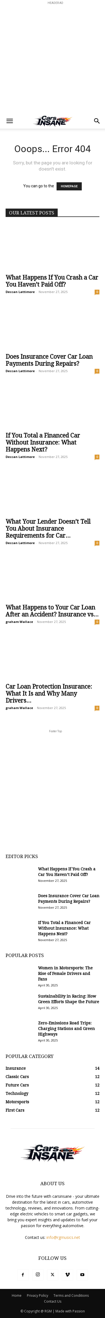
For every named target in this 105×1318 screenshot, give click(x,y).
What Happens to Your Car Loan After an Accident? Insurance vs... (52, 611)
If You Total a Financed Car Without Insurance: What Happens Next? (43, 442)
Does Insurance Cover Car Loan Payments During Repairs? (49, 360)
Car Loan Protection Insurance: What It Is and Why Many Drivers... (49, 693)
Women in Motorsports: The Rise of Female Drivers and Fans (65, 973)
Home (17, 1295)
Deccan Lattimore (20, 292)
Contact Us (52, 1301)
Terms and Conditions (71, 1295)
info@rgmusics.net (63, 1237)
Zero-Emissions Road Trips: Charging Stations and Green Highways (66, 1028)
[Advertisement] (52, 58)
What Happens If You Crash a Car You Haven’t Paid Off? (52, 281)
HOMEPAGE (69, 186)
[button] (9, 121)
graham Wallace (19, 622)
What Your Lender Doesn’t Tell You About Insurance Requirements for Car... (48, 528)
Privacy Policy (37, 1295)
